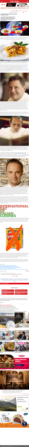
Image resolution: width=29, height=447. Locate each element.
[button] (27, 1)
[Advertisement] (14, 436)
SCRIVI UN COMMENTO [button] (4, 283)
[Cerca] (28, 8)
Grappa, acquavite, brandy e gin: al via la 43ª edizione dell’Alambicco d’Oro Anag (22, 340)
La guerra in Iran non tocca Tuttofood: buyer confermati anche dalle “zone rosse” (22, 352)
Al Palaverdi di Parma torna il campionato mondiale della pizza (7, 352)
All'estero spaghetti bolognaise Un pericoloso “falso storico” (8, 307)
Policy (22, 446)
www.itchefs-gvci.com (22, 114)
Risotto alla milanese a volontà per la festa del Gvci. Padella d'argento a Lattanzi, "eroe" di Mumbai (13, 311)
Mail (20, 446)
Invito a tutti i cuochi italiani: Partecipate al (8, 265)
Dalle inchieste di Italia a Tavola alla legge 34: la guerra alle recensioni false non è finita (6, 340)
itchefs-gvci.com (19, 154)
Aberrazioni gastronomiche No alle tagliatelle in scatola (7, 310)
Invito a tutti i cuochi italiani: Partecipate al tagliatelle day (7, 306)
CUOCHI (16, 12)
